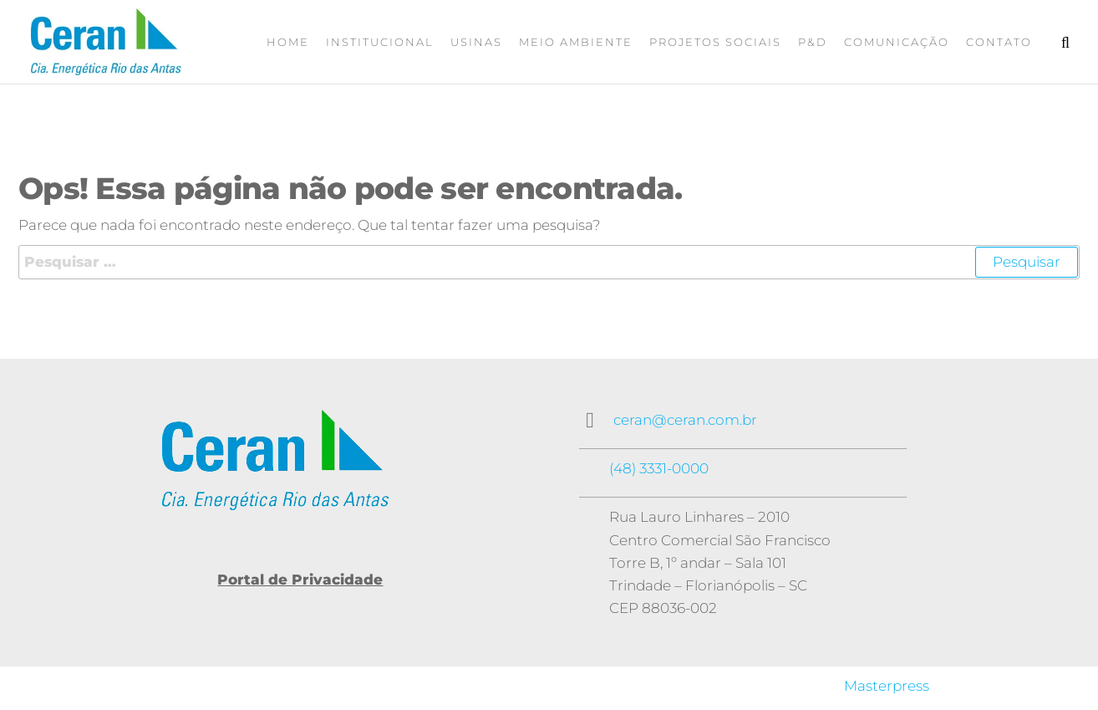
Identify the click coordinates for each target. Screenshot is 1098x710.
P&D (812, 42)
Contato (999, 42)
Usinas (476, 42)
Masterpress (886, 685)
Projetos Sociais (715, 42)
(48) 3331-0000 (659, 468)
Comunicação (896, 42)
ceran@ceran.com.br (685, 419)
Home (288, 42)
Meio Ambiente (576, 42)
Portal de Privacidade (300, 579)
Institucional (380, 42)
